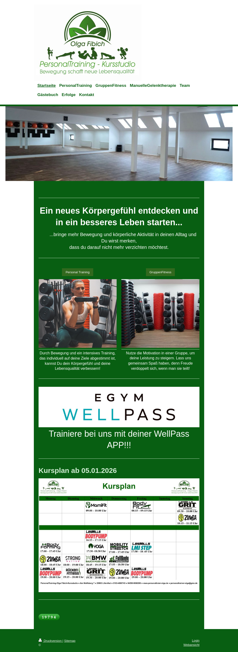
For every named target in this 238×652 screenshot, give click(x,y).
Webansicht (191, 645)
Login (195, 640)
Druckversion (50, 641)
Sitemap (69, 641)
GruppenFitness (161, 272)
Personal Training (77, 272)
